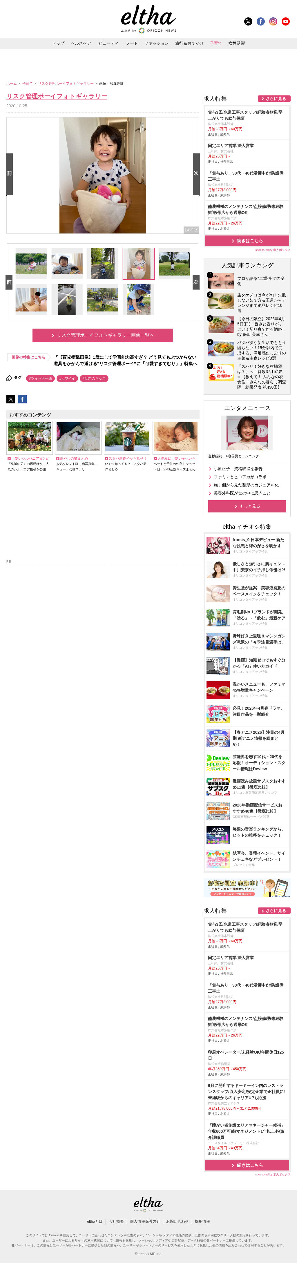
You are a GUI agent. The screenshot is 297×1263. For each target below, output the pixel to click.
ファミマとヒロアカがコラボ (240, 476)
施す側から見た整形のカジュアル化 (246, 485)
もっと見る (250, 506)
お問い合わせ (177, 1221)
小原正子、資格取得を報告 (238, 468)
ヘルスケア (81, 43)
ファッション (156, 43)
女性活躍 (237, 43)
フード (132, 43)
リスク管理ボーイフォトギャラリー (66, 83)
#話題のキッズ (94, 378)
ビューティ (108, 43)
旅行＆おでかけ (189, 43)
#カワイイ (67, 378)
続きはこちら (250, 240)
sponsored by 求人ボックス (273, 249)
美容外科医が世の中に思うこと (242, 493)
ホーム (12, 83)
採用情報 (202, 1221)
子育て (216, 43)
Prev (10, 174)
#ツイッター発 (40, 378)
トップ (58, 43)
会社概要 (116, 1221)
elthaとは (95, 1221)
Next (197, 174)
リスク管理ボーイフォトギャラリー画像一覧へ (105, 335)
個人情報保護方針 (145, 1221)
